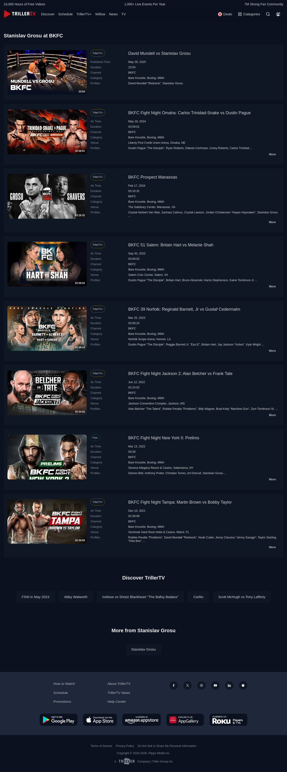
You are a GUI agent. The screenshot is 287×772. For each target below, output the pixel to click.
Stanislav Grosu (173, 83)
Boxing (151, 78)
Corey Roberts (218, 148)
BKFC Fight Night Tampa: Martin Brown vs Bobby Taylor (180, 502)
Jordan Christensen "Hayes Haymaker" (231, 212)
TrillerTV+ (84, 14)
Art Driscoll (194, 473)
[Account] (278, 14)
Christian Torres (176, 473)
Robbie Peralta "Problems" (180, 408)
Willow (100, 14)
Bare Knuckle (136, 78)
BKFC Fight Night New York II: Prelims (163, 438)
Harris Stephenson (216, 280)
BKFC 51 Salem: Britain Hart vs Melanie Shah (170, 245)
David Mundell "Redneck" (144, 83)
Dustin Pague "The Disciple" (146, 148)
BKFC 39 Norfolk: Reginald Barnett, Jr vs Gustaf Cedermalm (184, 309)
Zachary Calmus (171, 212)
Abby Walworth (75, 597)
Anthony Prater (154, 473)
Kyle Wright (253, 344)
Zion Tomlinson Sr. (262, 408)
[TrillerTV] (19, 14)
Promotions (62, 702)
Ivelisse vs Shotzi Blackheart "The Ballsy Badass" (140, 597)
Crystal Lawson (194, 212)
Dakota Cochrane (196, 148)
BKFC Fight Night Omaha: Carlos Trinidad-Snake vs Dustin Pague (189, 113)
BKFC (132, 72)
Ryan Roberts (175, 148)
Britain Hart (173, 280)
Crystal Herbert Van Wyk (144, 212)
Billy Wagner (206, 408)
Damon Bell (135, 473)
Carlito (198, 597)
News (113, 14)
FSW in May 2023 (35, 597)
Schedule (65, 14)
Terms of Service (101, 746)
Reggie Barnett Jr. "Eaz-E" (183, 344)
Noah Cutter (206, 537)
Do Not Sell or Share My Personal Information (167, 746)
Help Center (116, 702)
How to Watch (64, 684)
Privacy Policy (125, 746)
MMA (161, 78)
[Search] (268, 14)
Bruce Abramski (192, 280)
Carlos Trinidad (239, 148)
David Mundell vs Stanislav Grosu (159, 53)
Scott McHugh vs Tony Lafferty (241, 597)
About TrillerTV (118, 684)
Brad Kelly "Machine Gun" (232, 408)
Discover (47, 14)
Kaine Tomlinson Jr (242, 280)
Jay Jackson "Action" (231, 344)
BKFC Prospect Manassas (152, 177)
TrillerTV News (118, 693)
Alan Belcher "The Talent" (144, 408)
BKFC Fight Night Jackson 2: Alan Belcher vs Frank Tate (180, 373)
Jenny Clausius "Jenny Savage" (235, 537)
